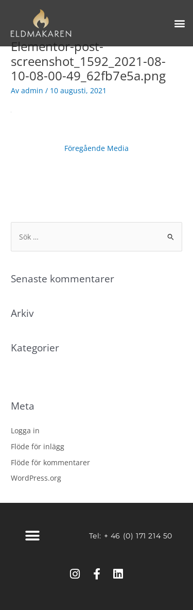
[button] (179, 23)
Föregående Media (96, 148)
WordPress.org (36, 478)
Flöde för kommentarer (50, 462)
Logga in (25, 430)
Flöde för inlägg (37, 446)
